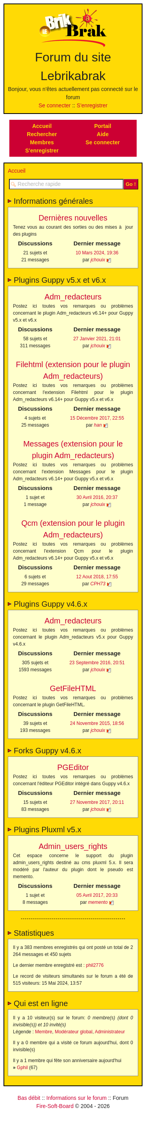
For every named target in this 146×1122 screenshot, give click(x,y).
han (98, 425)
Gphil (22, 1067)
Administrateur (110, 1031)
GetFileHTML (73, 688)
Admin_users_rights (73, 846)
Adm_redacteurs (73, 296)
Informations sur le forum (76, 1098)
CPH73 (98, 583)
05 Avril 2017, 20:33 (97, 895)
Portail (102, 126)
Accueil (42, 126)
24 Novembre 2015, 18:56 (97, 723)
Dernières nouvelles (73, 218)
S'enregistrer (92, 105)
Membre (43, 1031)
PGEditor (73, 767)
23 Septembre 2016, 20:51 (97, 662)
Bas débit (29, 1098)
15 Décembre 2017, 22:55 (97, 418)
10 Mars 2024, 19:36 (97, 253)
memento (97, 902)
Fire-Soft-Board (55, 1106)
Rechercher (42, 134)
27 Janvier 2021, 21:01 (97, 338)
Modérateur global (74, 1031)
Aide (103, 134)
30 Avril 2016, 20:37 (97, 497)
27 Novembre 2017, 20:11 (97, 802)
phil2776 (95, 965)
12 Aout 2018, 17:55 (97, 576)
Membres (42, 142)
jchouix (98, 260)
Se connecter (55, 105)
